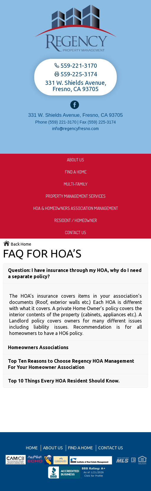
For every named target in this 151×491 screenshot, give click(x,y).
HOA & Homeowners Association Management (75, 208)
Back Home (17, 244)
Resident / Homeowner (75, 220)
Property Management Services (76, 196)
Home (32, 447)
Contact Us (75, 232)
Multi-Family (75, 184)
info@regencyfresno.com (75, 128)
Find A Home (75, 172)
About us (75, 160)
